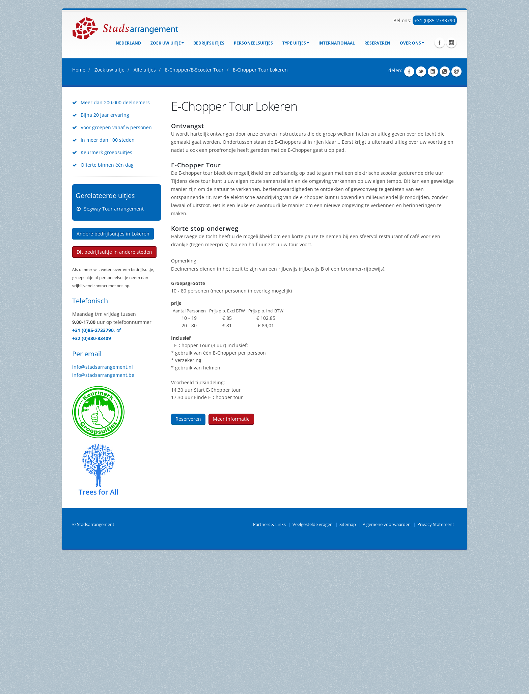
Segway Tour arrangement (114, 344)
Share (409, 207)
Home (78, 205)
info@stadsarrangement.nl (102, 502)
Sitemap (347, 660)
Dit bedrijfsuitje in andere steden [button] (114, 387)
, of (117, 465)
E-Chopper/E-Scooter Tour (194, 205)
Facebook (440, 42)
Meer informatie (231, 554)
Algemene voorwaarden (387, 660)
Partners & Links (269, 660)
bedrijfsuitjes (208, 43)
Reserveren (377, 43)
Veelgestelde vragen (313, 660)
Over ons (412, 43)
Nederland (128, 43)
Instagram (451, 42)
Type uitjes (295, 43)
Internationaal (336, 43)
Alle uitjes (145, 205)
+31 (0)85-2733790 (434, 20)
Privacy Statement (435, 660)
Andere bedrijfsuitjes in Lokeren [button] (113, 369)
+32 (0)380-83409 (91, 473)
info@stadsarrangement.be (103, 510)
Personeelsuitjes (253, 43)
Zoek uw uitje (167, 43)
